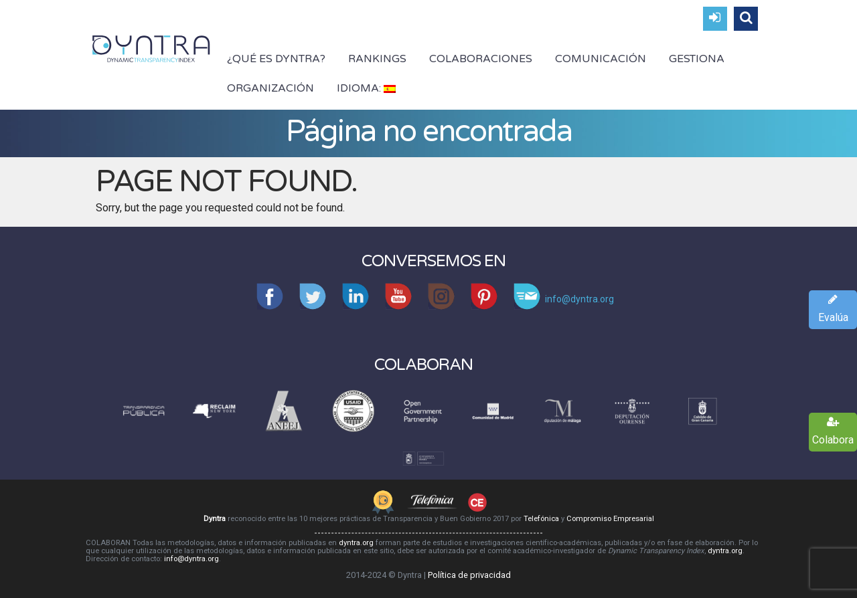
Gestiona (696, 59)
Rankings (377, 59)
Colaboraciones (480, 59)
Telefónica (541, 518)
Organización (270, 88)
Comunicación (600, 59)
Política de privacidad (469, 575)
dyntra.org (356, 542)
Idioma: (366, 88)
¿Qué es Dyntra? (276, 59)
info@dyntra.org (191, 559)
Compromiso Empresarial (610, 518)
